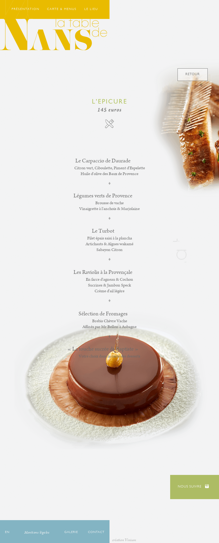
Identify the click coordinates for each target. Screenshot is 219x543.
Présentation (25, 9)
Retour (192, 74)
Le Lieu (91, 9)
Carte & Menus (62, 9)
